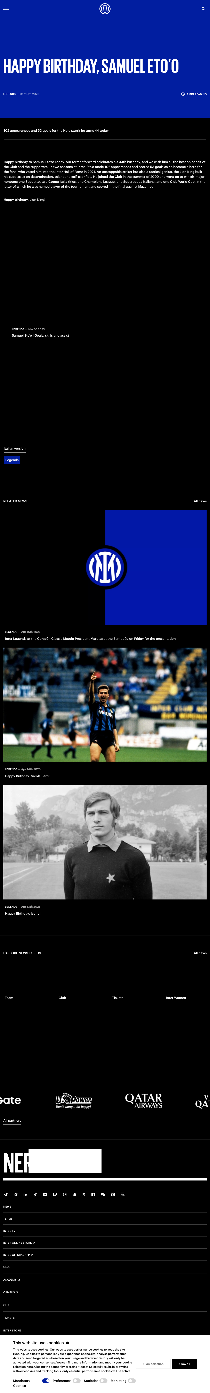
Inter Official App (16, 1255)
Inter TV (9, 1231)
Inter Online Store (17, 1242)
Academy (9, 1279)
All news (200, 505)
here (29, 1367)
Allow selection (153, 1364)
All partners (12, 1120)
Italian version (15, 452)
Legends (12, 464)
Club (6, 1267)
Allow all (184, 1364)
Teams (8, 1218)
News (7, 1206)
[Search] (203, 8)
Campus (9, 1292)
